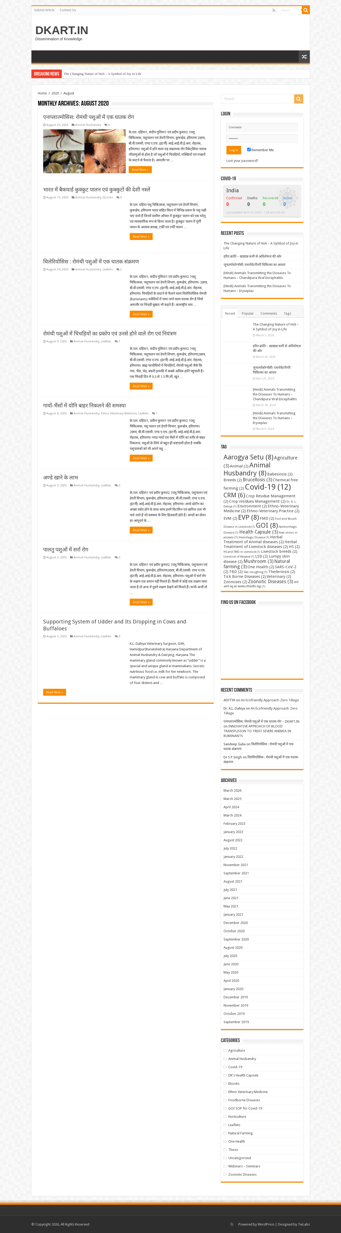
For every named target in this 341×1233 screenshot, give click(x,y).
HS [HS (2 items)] (294, 546)
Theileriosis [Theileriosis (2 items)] (281, 571)
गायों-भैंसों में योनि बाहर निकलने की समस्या (84, 405)
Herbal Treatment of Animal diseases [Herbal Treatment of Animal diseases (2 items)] (254, 539)
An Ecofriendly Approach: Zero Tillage (270, 700)
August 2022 (233, 840)
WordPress (266, 1224)
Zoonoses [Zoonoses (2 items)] (235, 581)
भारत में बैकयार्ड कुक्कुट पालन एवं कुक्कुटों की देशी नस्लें (96, 189)
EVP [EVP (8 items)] (248, 517)
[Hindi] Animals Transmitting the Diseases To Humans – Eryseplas (274, 418)
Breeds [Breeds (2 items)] (233, 480)
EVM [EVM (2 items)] (230, 518)
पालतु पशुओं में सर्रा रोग (65, 549)
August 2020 (233, 948)
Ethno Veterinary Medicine (119, 413)
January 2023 (233, 832)
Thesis (233, 1150)
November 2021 (236, 865)
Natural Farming (240, 1133)
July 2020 (230, 956)
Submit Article (44, 10)
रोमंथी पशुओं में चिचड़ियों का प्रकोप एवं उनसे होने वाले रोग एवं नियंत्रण (109, 333)
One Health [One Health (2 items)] (260, 567)
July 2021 (230, 890)
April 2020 (231, 981)
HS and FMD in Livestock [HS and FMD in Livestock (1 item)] (242, 552)
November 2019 (236, 1005)
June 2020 (231, 964)
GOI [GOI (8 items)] (267, 525)
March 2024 (232, 815)
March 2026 (232, 790)
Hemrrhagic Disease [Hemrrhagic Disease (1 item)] (254, 537)
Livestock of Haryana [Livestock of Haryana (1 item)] (239, 556)
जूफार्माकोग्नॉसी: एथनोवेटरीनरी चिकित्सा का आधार (254, 265)
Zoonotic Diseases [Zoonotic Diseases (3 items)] (270, 581)
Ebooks (108, 197)
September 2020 (236, 939)
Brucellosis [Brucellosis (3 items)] (257, 479)
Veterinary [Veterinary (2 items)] (279, 576)
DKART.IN (61, 30)
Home (42, 93)
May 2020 (231, 972)
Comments (269, 313)
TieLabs (304, 1224)
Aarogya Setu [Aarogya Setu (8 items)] (248, 457)
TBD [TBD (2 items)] (236, 571)
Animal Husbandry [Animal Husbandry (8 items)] (247, 469)
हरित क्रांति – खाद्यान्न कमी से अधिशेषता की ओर (252, 256)
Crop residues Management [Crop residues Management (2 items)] (257, 501)
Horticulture (237, 1117)
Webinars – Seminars (244, 1166)
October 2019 (234, 1014)
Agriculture (236, 1050)
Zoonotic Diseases (242, 1174)
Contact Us (68, 10)
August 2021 (233, 881)
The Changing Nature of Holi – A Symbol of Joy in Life (102, 74)
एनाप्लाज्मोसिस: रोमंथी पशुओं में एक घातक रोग (88, 117)
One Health (236, 1141)
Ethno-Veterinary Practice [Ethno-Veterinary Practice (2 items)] (273, 511)
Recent (230, 313)
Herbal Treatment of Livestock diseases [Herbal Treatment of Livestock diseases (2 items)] (260, 544)
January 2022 (233, 857)
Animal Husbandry (88, 125)
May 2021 (231, 906)
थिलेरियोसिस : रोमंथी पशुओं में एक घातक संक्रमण (91, 261)
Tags (287, 313)
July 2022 (230, 848)
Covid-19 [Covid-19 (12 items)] (268, 486)
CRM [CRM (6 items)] (234, 495)
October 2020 (234, 931)
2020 (55, 93)
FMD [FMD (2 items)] (267, 518)
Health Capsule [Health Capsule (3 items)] (258, 532)
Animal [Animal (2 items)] (239, 466)
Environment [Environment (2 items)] (252, 506)
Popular (248, 313)
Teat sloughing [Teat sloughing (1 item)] (255, 572)
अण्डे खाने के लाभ (60, 477)
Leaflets (108, 269)
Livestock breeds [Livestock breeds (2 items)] (279, 551)
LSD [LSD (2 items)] (261, 556)
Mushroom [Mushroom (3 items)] (258, 561)
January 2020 (233, 989)
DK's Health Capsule (243, 1075)
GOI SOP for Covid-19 (245, 1108)
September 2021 (236, 873)
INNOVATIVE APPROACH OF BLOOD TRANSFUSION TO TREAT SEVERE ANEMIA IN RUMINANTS (257, 731)
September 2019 (236, 1022)
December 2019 (236, 997)
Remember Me (260, 150)
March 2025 (232, 799)
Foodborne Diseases (244, 1100)
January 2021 (233, 914)
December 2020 (236, 923)
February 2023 (234, 824)
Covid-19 (235, 1067)
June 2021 (231, 898)
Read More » (141, 169)
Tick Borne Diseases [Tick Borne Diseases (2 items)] (245, 576)
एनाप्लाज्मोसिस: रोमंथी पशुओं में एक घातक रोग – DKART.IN (261, 721)
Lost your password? (242, 161)
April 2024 (231, 807)
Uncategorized (239, 1158)
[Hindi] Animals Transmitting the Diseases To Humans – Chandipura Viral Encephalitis (275, 394)
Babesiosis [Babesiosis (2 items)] (280, 474)
